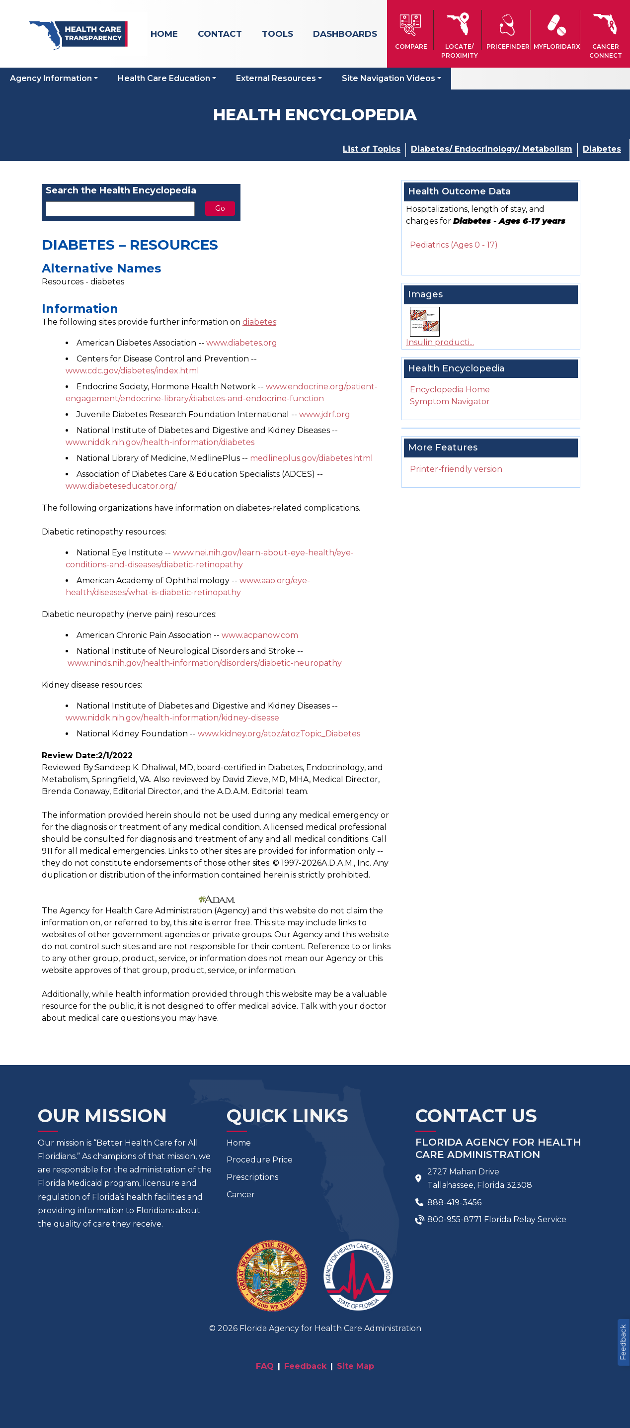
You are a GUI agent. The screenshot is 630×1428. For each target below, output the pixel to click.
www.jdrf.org (324, 414)
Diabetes (602, 149)
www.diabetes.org (241, 343)
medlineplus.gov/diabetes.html (311, 458)
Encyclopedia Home (450, 389)
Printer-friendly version (456, 469)
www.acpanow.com (260, 635)
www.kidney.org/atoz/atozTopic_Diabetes (279, 733)
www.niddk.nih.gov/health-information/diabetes (160, 442)
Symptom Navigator (450, 401)
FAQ (265, 1366)
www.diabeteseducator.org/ (121, 486)
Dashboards (345, 34)
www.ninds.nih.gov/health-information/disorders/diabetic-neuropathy (205, 663)
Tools (277, 34)
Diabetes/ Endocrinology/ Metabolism (491, 149)
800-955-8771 (454, 1219)
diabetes (259, 322)
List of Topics (371, 149)
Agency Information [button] (51, 78)
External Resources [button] (276, 78)
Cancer (241, 1194)
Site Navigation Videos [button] (388, 78)
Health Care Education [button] (164, 78)
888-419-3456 (454, 1202)
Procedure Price (260, 1159)
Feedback (623, 1342)
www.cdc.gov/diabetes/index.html (132, 370)
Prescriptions (252, 1177)
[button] (411, 30)
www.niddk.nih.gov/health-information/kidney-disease (172, 717)
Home (164, 34)
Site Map (355, 1366)
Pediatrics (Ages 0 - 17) (454, 245)
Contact (220, 34)
